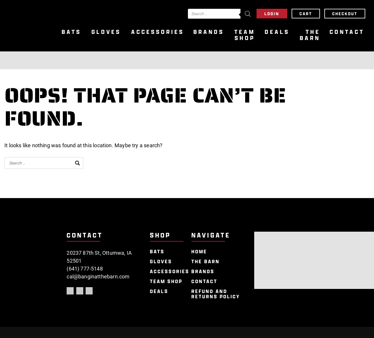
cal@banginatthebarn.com (98, 276)
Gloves (106, 32)
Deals (277, 32)
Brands (208, 32)
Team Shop (244, 35)
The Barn (310, 35)
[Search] (247, 14)
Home (199, 251)
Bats (71, 32)
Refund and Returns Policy (215, 294)
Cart (305, 13)
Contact (347, 32)
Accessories (157, 32)
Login (271, 13)
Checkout (344, 13)
